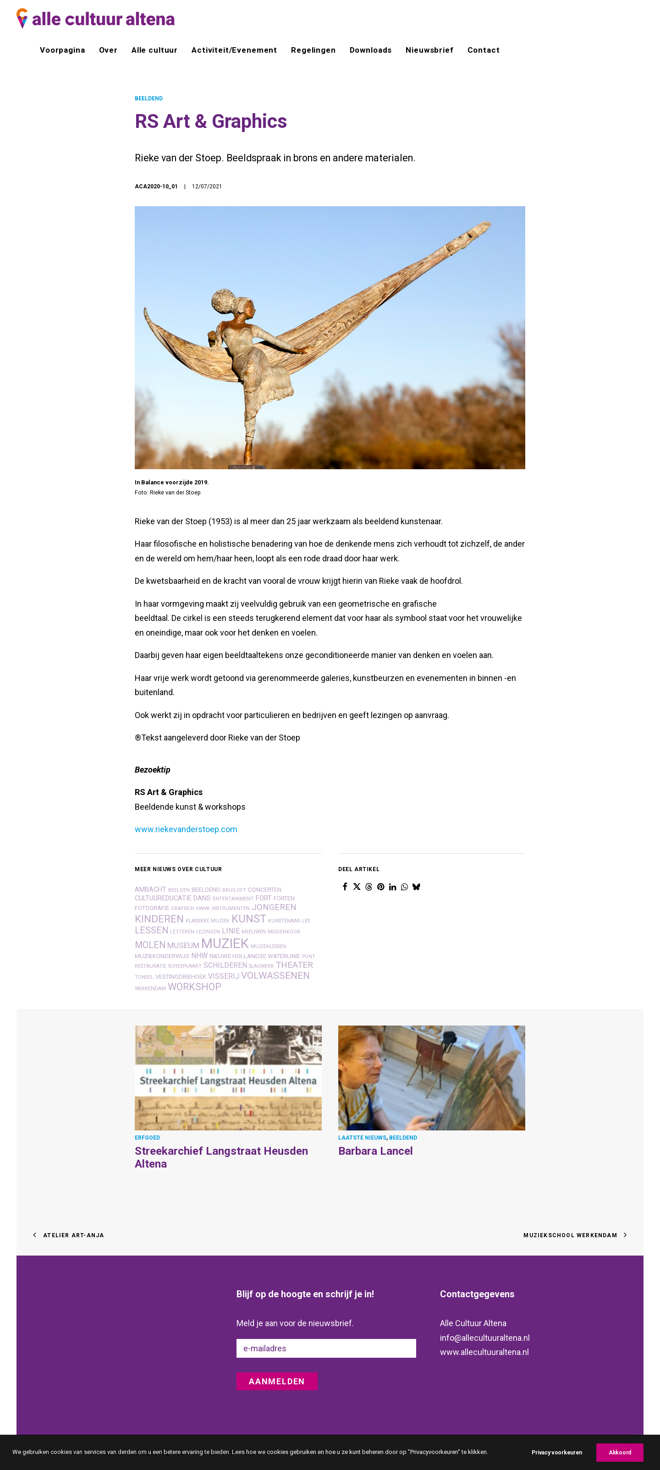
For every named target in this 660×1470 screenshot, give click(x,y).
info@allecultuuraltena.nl (485, 1338)
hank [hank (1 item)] (203, 908)
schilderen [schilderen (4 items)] (225, 965)
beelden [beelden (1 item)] (179, 890)
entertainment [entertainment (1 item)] (233, 899)
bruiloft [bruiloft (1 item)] (234, 890)
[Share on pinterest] (380, 886)
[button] (228, 1078)
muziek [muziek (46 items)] (225, 943)
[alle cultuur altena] (95, 18)
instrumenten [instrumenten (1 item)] (231, 908)
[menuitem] (65, 50)
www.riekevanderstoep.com (186, 829)
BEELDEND (149, 98)
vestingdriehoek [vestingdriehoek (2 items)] (180, 976)
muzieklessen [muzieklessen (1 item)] (268, 946)
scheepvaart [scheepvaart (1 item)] (185, 966)
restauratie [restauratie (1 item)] (150, 966)
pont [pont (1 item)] (308, 957)
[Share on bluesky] (416, 886)
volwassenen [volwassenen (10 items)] (275, 975)
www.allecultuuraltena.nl (484, 1352)
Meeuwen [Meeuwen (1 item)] (254, 932)
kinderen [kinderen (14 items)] (159, 919)
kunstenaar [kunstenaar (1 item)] (284, 921)
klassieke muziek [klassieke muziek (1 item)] (208, 921)
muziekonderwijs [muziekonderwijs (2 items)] (162, 956)
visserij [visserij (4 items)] (223, 976)
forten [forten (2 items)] (284, 898)
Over (108, 50)
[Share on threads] (368, 886)
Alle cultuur (155, 50)
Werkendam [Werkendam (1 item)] (150, 989)
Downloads (371, 50)
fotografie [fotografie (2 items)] (152, 908)
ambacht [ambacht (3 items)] (150, 889)
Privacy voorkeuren (557, 1458)
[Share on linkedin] (392, 886)
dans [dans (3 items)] (202, 898)
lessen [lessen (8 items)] (151, 930)
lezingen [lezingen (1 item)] (208, 932)
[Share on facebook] (344, 886)
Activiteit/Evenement (234, 50)
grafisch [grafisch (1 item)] (182, 908)
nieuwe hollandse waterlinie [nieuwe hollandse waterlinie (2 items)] (254, 956)
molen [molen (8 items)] (150, 945)
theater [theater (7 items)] (294, 965)
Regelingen (313, 50)
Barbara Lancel (375, 1150)
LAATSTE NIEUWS (362, 1137)
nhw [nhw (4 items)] (199, 955)
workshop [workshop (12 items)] (194, 987)
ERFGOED (147, 1137)
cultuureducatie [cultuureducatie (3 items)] (163, 898)
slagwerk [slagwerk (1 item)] (261, 966)
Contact (484, 50)
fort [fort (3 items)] (264, 898)
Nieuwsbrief (429, 50)
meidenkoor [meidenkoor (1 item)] (284, 932)
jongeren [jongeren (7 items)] (274, 907)
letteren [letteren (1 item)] (182, 932)
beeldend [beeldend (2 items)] (206, 889)
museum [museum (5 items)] (183, 945)
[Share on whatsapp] (404, 886)
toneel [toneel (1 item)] (144, 977)
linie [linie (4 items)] (231, 931)
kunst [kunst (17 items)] (248, 918)
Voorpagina (62, 50)
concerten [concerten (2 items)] (264, 889)
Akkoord (620, 1458)
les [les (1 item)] (306, 921)
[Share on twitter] (356, 886)
